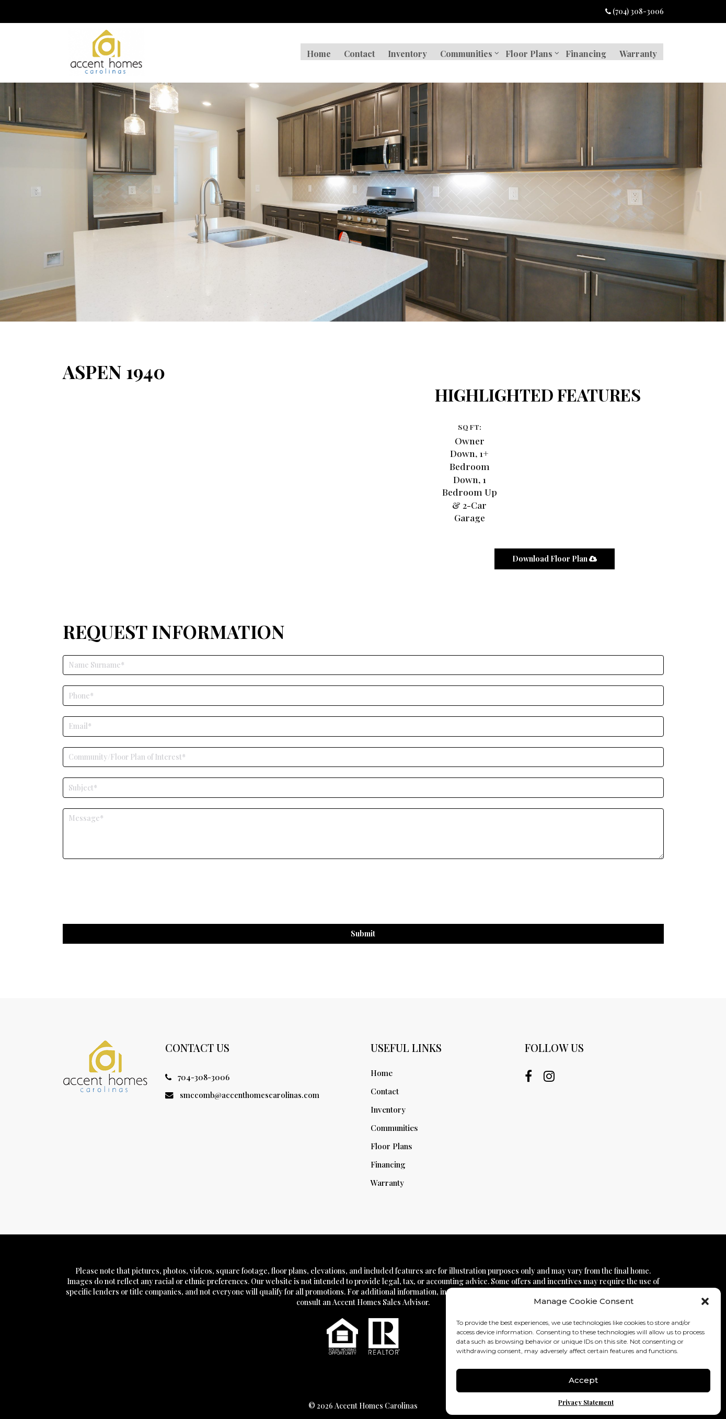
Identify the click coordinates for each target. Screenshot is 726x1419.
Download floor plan (553, 545)
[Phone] (363, 685)
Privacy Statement (586, 1401)
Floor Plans (527, 52)
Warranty (637, 52)
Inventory (404, 52)
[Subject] (363, 777)
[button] (705, 1301)
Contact (356, 52)
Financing (584, 52)
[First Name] (363, 654)
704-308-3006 (196, 1067)
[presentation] (142, 882)
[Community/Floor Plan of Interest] (363, 746)
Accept (583, 1379)
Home (315, 52)
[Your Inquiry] (363, 822)
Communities (464, 52)
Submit (363, 923)
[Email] (363, 715)
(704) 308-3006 (634, 11)
